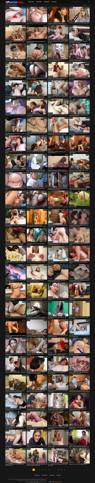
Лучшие (84, 5)
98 (58, 469)
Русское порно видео (34, 481)
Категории (54, 1)
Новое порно (31, 1)
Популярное (46, 1)
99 (61, 469)
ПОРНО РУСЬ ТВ (58, 481)
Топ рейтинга (39, 1)
